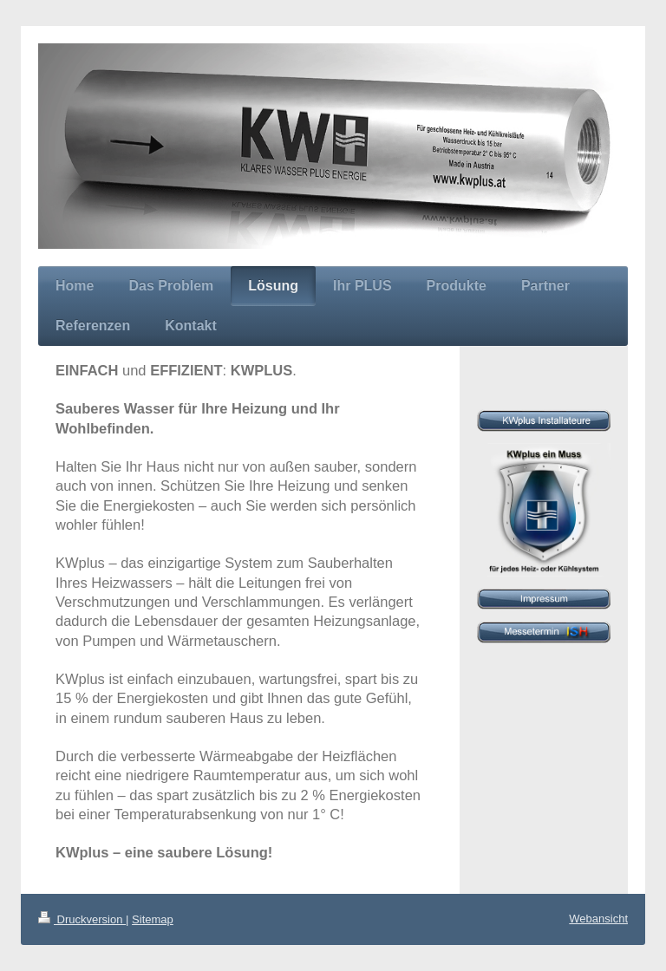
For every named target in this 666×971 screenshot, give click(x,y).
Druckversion (82, 919)
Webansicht (598, 918)
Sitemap (152, 919)
